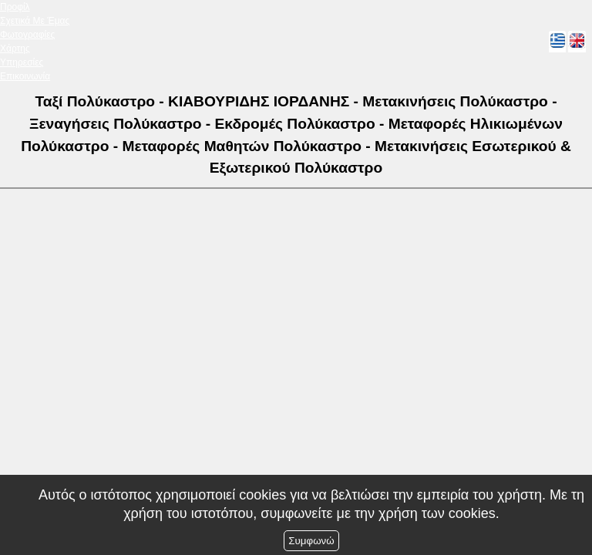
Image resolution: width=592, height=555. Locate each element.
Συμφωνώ (311, 541)
